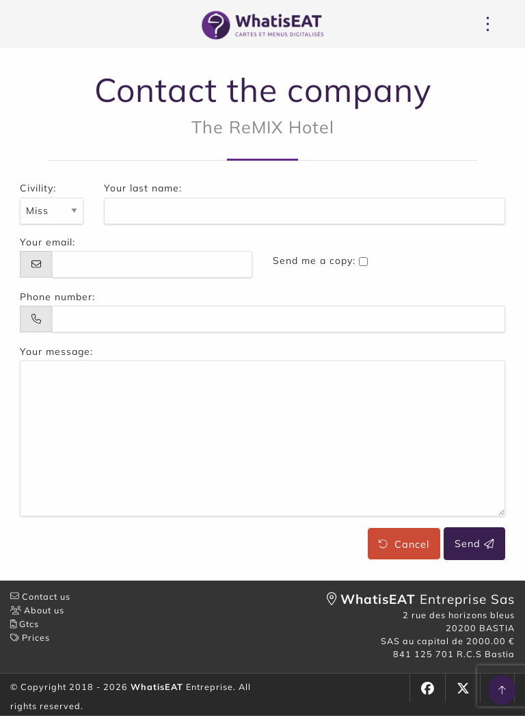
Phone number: (57, 297)
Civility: (38, 188)
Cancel (403, 544)
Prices (30, 637)
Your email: (47, 242)
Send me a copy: (314, 260)
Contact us (40, 596)
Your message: (56, 351)
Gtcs (24, 623)
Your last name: (143, 188)
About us (37, 610)
